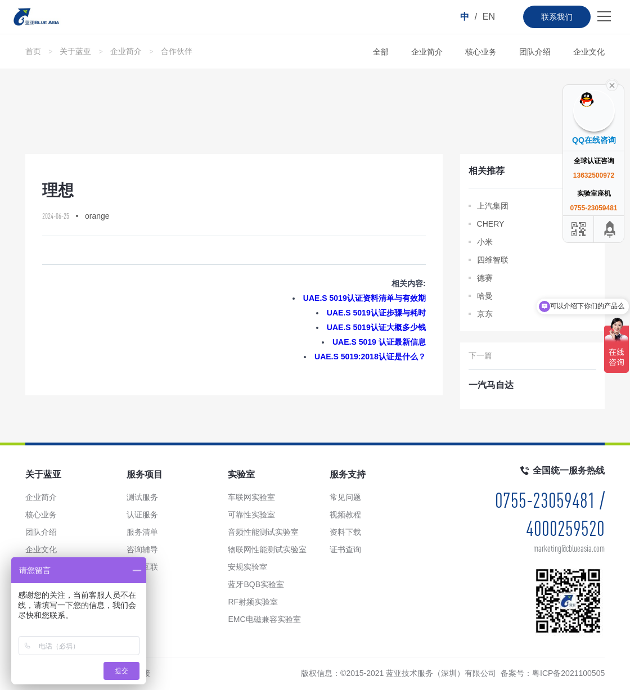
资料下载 (345, 531)
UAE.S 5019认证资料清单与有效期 (364, 298)
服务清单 (142, 531)
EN (489, 16)
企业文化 (589, 51)
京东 (485, 313)
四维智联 (492, 259)
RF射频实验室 (253, 601)
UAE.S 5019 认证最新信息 (379, 341)
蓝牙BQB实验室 (256, 584)
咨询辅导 (142, 549)
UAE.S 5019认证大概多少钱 (376, 327)
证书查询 (345, 549)
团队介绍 (535, 51)
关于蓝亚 (75, 51)
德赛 (485, 277)
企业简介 (126, 51)
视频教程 (345, 514)
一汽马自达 (491, 385)
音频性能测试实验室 (263, 531)
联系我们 (557, 16)
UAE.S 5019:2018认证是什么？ (370, 356)
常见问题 (345, 497)
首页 (33, 51)
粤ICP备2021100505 (568, 673)
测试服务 (142, 497)
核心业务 (481, 51)
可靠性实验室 (251, 514)
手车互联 (142, 566)
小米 (485, 241)
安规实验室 (247, 566)
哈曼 (485, 295)
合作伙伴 (176, 51)
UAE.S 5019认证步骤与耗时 (376, 312)
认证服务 (142, 514)
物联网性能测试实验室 (267, 549)
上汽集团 (492, 205)
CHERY (491, 223)
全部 (381, 51)
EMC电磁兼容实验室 (264, 619)
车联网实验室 (251, 497)
